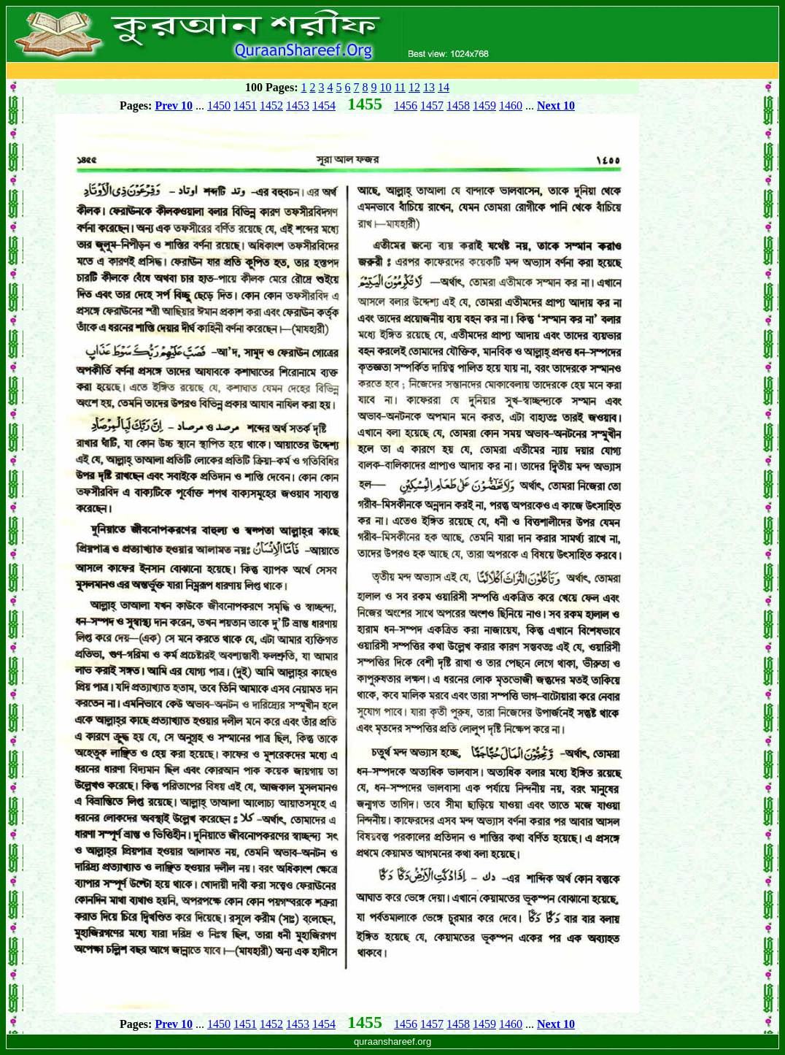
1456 (405, 105)
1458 (458, 105)
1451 (245, 105)
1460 (510, 105)
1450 (219, 105)
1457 (432, 105)
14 (443, 87)
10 (386, 87)
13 (429, 87)
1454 (324, 105)
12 (414, 87)
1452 (271, 105)
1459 (484, 105)
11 (400, 87)
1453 (297, 105)
